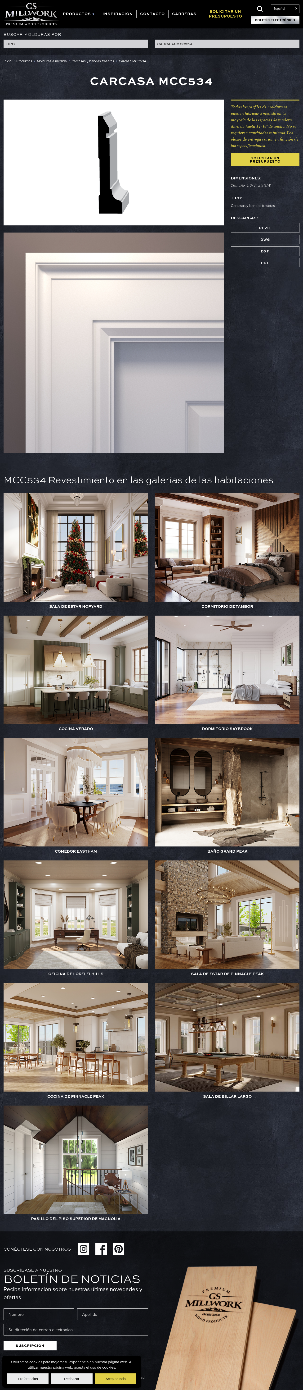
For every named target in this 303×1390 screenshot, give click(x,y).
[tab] (79, 14)
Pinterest (118, 1249)
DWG (265, 239)
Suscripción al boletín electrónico (275, 20)
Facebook (101, 1249)
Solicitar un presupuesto (265, 159)
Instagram (83, 1249)
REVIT (265, 227)
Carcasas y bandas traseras (253, 205)
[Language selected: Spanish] (285, 9)
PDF (265, 262)
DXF (265, 251)
